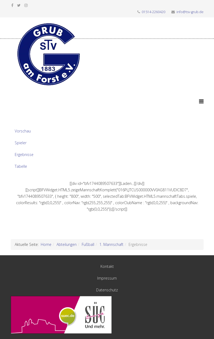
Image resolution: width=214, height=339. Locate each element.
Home (46, 244)
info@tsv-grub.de (190, 12)
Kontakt (107, 266)
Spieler (21, 142)
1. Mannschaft (111, 244)
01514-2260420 (153, 12)
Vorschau (23, 131)
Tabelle (21, 166)
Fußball (88, 244)
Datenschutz (107, 289)
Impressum (107, 278)
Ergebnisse (24, 154)
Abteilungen (67, 244)
